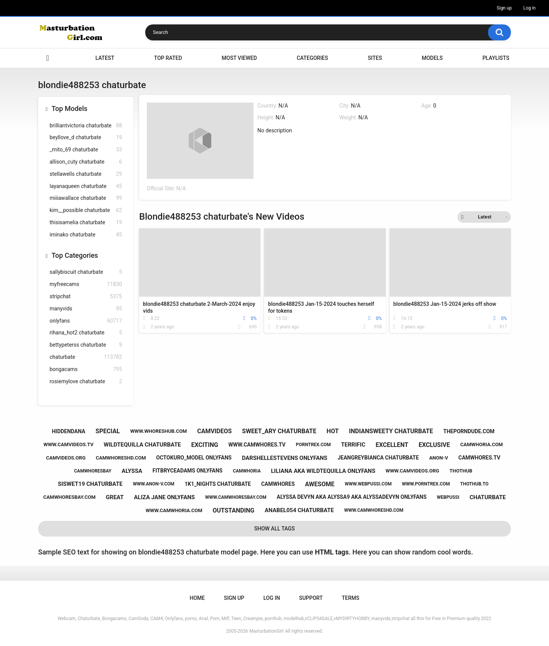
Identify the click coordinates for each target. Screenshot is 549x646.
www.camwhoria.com (174, 510)
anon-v (438, 458)
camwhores (278, 484)
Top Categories (74, 255)
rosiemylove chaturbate (86, 381)
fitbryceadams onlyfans (187, 471)
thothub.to (474, 484)
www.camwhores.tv (257, 445)
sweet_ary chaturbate (279, 431)
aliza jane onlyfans (164, 497)
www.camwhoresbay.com (235, 497)
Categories (312, 58)
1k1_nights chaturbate (218, 484)
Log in (529, 8)
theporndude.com (468, 431)
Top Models (69, 108)
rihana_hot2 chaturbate (86, 332)
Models (432, 58)
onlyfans (86, 321)
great (115, 497)
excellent (392, 444)
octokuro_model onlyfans (194, 458)
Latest (104, 58)
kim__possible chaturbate (86, 210)
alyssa (132, 471)
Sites (375, 58)
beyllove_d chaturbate (86, 137)
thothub (460, 471)
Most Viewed (239, 58)
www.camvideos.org (412, 471)
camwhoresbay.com (69, 497)
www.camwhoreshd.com (373, 510)
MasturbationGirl (266, 631)
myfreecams (86, 284)
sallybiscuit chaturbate (86, 272)
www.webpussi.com (368, 484)
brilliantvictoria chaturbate (86, 125)
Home (47, 58)
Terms (350, 598)
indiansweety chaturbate (391, 431)
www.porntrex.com (426, 484)
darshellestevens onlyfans (284, 458)
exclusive (434, 444)
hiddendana (68, 431)
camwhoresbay (92, 471)
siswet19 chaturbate (90, 483)
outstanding (234, 510)
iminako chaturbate (86, 234)
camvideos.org (66, 458)
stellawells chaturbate (86, 174)
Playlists (495, 58)
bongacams (86, 369)
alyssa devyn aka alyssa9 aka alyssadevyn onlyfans (352, 497)
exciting (204, 444)
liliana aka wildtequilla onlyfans (323, 471)
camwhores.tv (479, 458)
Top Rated (168, 58)
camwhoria (247, 471)
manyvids (86, 308)
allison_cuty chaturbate (86, 162)
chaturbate (86, 357)
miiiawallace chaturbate (86, 198)
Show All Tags (274, 528)
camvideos (214, 431)
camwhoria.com (481, 444)
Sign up (504, 8)
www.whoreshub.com (158, 431)
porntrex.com (313, 444)
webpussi (448, 497)
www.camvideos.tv (68, 444)
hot (333, 431)
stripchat (86, 296)
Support (311, 598)
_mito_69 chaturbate (86, 149)
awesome (319, 484)
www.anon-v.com (153, 484)
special (108, 431)
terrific (353, 444)
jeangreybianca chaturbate (378, 458)
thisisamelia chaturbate (86, 222)
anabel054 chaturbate (299, 510)
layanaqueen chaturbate (86, 186)
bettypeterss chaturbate (86, 345)
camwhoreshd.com (121, 458)
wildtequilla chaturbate (142, 444)
